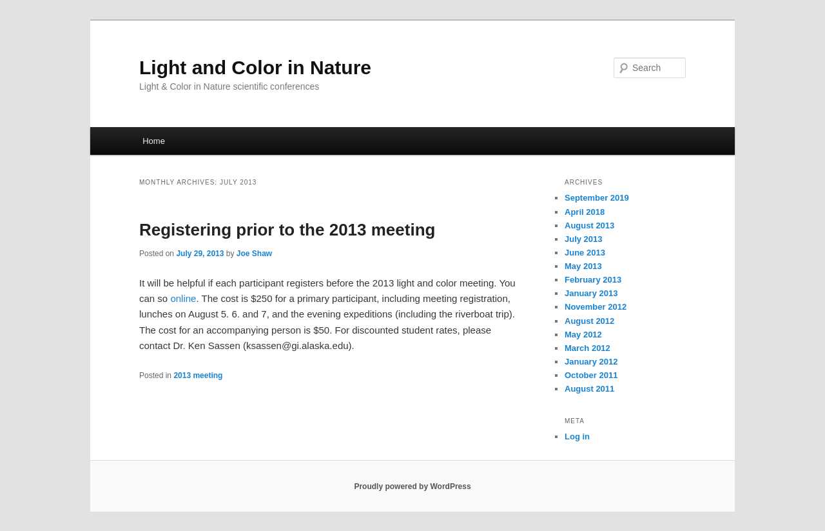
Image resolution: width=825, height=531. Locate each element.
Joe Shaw (254, 253)
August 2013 (589, 225)
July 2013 (584, 239)
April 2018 (585, 212)
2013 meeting (197, 375)
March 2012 (587, 348)
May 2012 (583, 334)
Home (153, 141)
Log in (577, 436)
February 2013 (593, 280)
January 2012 (591, 361)
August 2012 (589, 321)
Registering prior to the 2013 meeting (287, 229)
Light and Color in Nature (255, 67)
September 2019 (597, 198)
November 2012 (595, 307)
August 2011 (589, 389)
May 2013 (583, 266)
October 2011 (591, 375)
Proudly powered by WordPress (412, 486)
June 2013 (585, 252)
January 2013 (591, 293)
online (183, 298)
